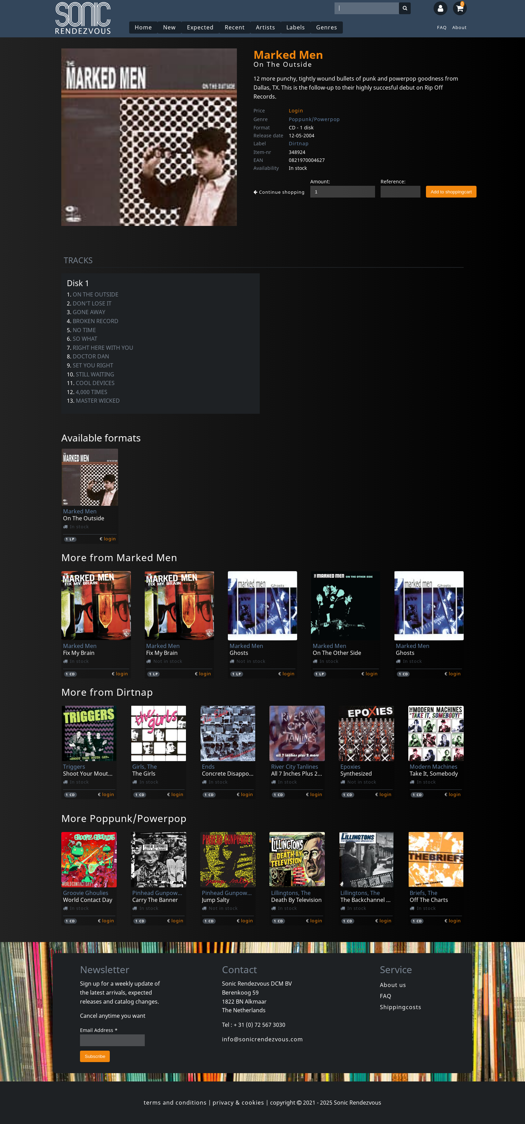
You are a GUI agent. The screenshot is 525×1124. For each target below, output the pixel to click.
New (169, 27)
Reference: (393, 181)
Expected (200, 27)
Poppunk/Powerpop (314, 119)
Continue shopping (279, 192)
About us (393, 985)
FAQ (442, 27)
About (459, 27)
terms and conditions (175, 1102)
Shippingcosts (400, 1007)
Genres (326, 27)
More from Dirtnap (107, 691)
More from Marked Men (119, 557)
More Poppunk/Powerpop (124, 818)
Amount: (320, 181)
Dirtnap (299, 143)
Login (296, 110)
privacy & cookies (238, 1102)
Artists (265, 27)
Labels (295, 27)
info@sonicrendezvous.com (262, 1039)
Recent (235, 27)
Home (143, 27)
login (110, 539)
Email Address (99, 1030)
